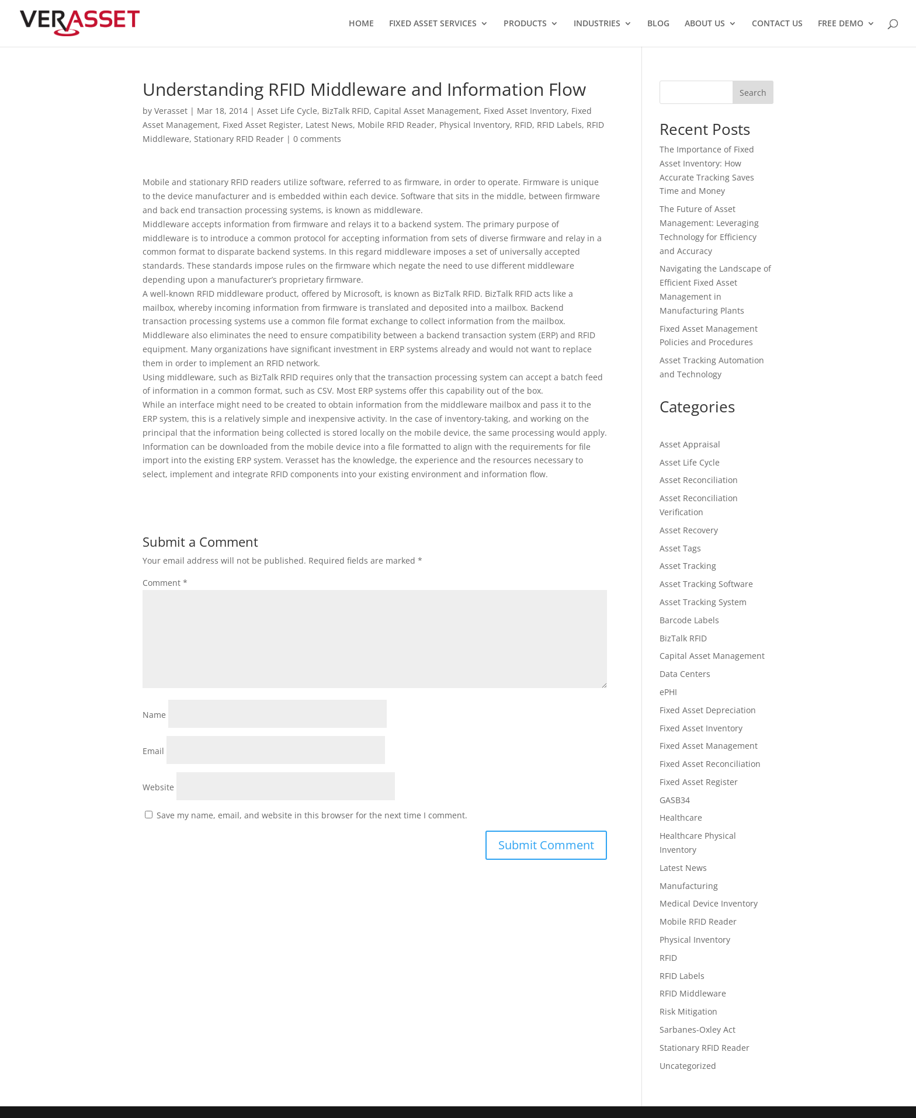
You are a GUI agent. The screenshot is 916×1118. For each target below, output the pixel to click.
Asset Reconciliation (699, 479)
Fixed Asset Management (709, 745)
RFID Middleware (693, 993)
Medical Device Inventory (709, 903)
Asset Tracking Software (706, 583)
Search (753, 92)
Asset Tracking (688, 565)
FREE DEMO (840, 24)
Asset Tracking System (703, 601)
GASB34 (675, 799)
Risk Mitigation (688, 1011)
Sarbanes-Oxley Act (697, 1029)
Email (153, 750)
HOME (361, 24)
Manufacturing (689, 885)
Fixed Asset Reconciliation (710, 763)
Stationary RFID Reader (239, 138)
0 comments (317, 138)
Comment (165, 582)
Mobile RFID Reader (396, 124)
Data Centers (685, 673)
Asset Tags (680, 548)
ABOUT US (705, 24)
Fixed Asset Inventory (525, 110)
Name (154, 714)
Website (158, 787)
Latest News (329, 124)
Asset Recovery (689, 530)
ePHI (668, 691)
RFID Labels (559, 124)
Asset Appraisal (690, 444)
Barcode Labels (689, 620)
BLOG (658, 24)
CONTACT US (777, 24)
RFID (523, 124)
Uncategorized (688, 1065)
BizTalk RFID (345, 110)
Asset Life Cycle (287, 110)
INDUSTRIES (597, 24)
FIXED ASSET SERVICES (433, 24)
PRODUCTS (525, 24)
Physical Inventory (474, 124)
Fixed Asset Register (262, 124)
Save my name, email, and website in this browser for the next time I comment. (312, 815)
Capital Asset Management (426, 110)
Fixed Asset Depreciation (708, 710)
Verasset (171, 110)
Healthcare (681, 817)
